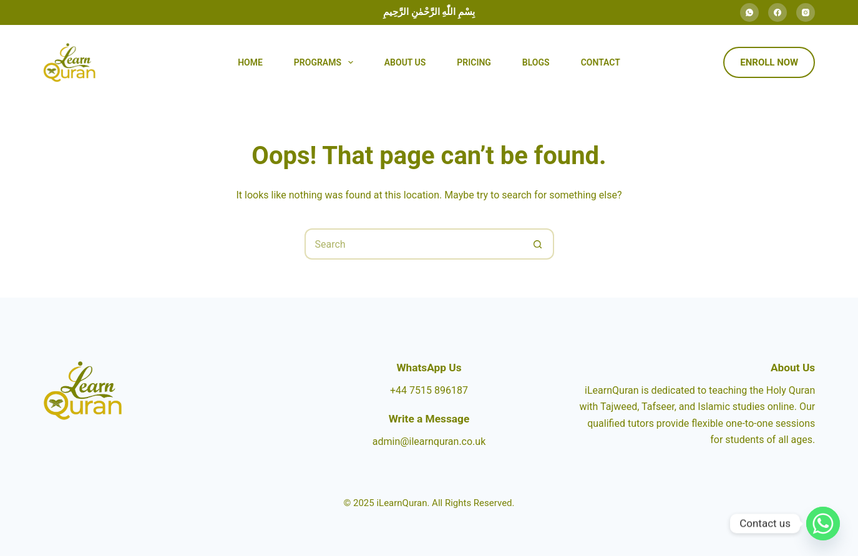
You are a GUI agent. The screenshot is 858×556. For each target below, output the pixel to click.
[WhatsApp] (749, 12)
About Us (405, 62)
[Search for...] (414, 244)
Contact (600, 62)
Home (250, 62)
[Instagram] (805, 12)
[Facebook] (777, 12)
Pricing (474, 62)
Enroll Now (769, 62)
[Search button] (538, 244)
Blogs (536, 62)
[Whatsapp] (823, 523)
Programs (326, 62)
